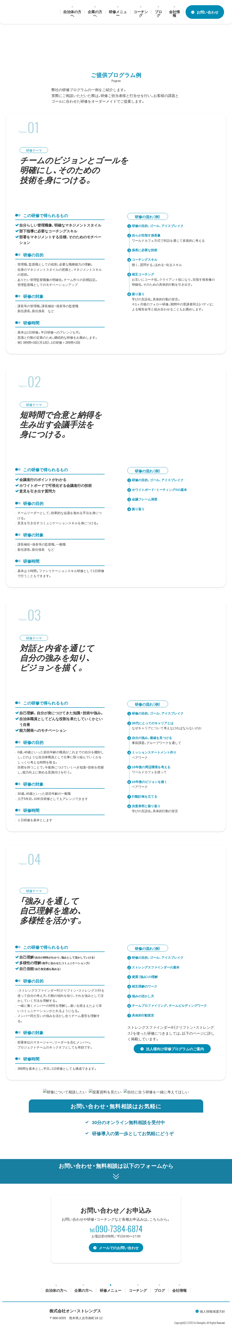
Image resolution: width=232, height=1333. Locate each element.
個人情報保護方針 (212, 1311)
